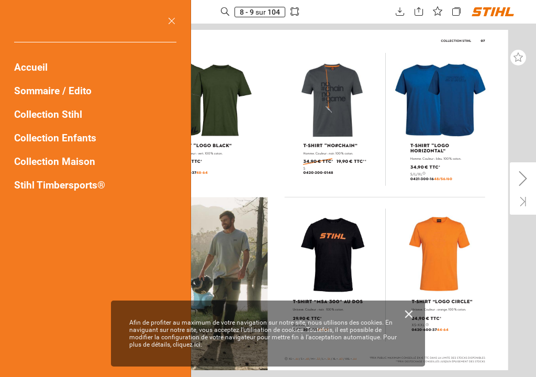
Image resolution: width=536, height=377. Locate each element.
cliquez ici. (187, 344)
